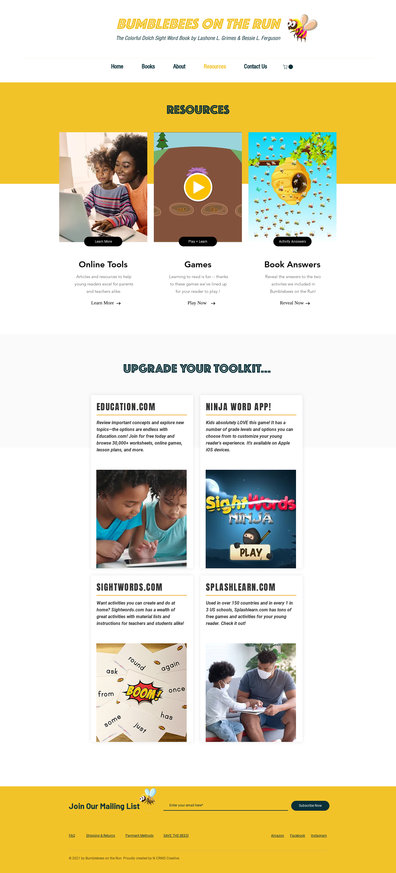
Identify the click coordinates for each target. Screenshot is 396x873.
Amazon (277, 836)
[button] (288, 67)
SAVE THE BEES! (176, 836)
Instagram (319, 836)
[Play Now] (197, 303)
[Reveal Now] (292, 303)
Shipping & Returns (100, 836)
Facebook (297, 836)
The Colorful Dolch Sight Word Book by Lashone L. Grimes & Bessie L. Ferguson (198, 38)
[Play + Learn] (198, 241)
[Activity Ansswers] (292, 241)
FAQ (72, 836)
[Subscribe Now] (310, 806)
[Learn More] (103, 241)
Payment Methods (139, 836)
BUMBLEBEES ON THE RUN (197, 21)
